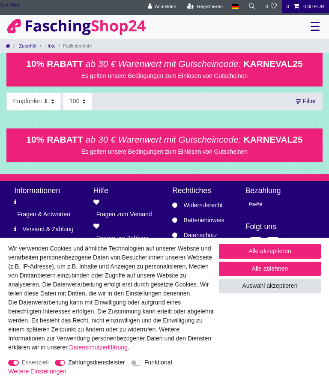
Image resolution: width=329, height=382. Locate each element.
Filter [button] (306, 101)
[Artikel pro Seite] (77, 101)
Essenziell (35, 362)
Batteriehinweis (204, 220)
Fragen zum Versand (124, 214)
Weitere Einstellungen (37, 371)
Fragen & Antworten (43, 214)
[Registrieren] (204, 6)
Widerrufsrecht (203, 205)
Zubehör (27, 45)
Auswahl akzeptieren (269, 285)
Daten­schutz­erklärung (98, 347)
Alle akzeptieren (269, 251)
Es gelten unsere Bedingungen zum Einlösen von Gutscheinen (164, 75)
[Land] (235, 6)
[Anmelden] (162, 6)
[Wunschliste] (270, 6)
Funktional (158, 362)
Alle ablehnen (270, 268)
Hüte (50, 45)
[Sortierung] (33, 101)
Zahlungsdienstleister (96, 362)
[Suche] (251, 6)
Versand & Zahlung (48, 229)
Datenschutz (200, 235)
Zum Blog (10, 4)
